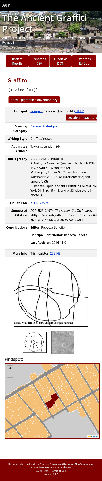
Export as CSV (39, 61)
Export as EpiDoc (84, 61)
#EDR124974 (39, 203)
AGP (6, 5)
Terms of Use (58, 470)
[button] (10, 369)
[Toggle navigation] (95, 5)
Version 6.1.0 (51, 474)
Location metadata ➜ (82, 118)
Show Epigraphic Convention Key (34, 100)
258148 (55, 253)
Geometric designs (43, 126)
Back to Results (17, 61)
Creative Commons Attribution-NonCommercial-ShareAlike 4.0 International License (62, 465)
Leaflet (93, 436)
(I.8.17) (79, 111)
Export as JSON (60, 61)
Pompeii (36, 111)
